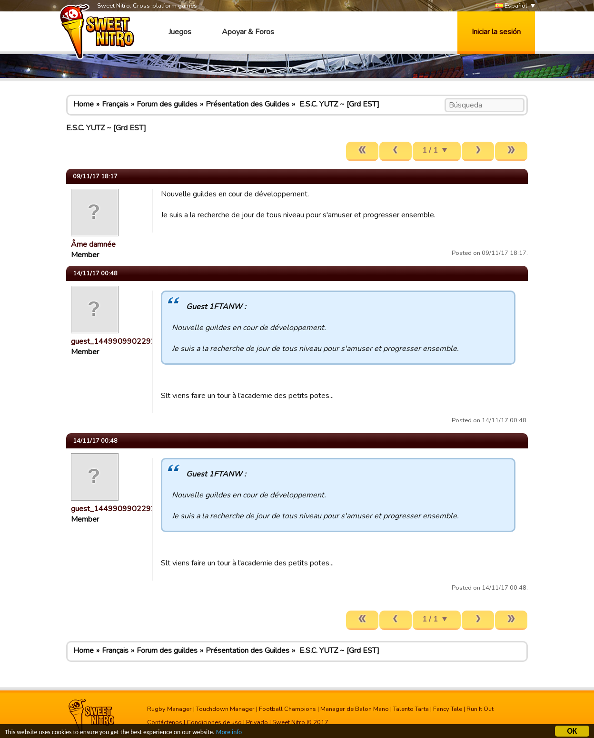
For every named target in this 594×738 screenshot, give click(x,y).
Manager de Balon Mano (354, 709)
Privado (257, 722)
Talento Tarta (411, 709)
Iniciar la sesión (496, 32)
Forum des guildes (167, 104)
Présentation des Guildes (247, 104)
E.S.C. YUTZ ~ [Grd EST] (338, 104)
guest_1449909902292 (113, 341)
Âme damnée (93, 244)
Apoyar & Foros (248, 32)
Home (83, 104)
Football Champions (287, 709)
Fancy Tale (447, 709)
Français (115, 104)
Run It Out (480, 709)
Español (511, 5)
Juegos (179, 32)
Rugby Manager (169, 709)
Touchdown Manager (225, 709)
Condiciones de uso (214, 722)
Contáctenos (164, 722)
